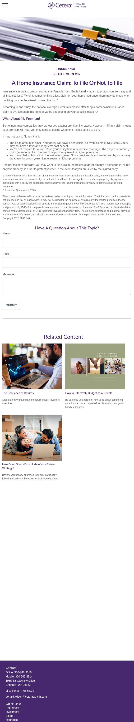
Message (8, 274)
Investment (12, 711)
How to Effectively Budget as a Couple (88, 393)
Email (6, 253)
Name (6, 233)
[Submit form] (11, 305)
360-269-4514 (24, 676)
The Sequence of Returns (18, 393)
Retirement (12, 707)
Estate (9, 715)
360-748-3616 (23, 672)
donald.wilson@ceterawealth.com (26, 696)
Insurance (12, 719)
